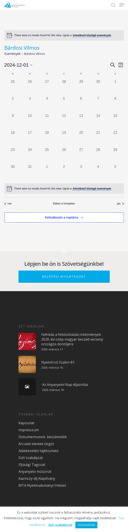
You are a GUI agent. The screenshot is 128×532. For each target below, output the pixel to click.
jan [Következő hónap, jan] (120, 203)
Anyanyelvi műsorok (35, 471)
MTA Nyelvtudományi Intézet (42, 485)
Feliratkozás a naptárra (61, 217)
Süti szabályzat (30, 457)
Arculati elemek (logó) (36, 443)
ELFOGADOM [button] (86, 525)
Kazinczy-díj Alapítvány (36, 478)
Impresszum (28, 430)
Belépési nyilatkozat (64, 276)
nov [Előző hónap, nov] (8, 203)
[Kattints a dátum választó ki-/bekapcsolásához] (18, 65)
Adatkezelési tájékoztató (38, 450)
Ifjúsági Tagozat (31, 464)
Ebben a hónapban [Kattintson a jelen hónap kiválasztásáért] (64, 203)
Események (12, 54)
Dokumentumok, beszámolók (42, 436)
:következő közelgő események (91, 35)
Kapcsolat (26, 423)
